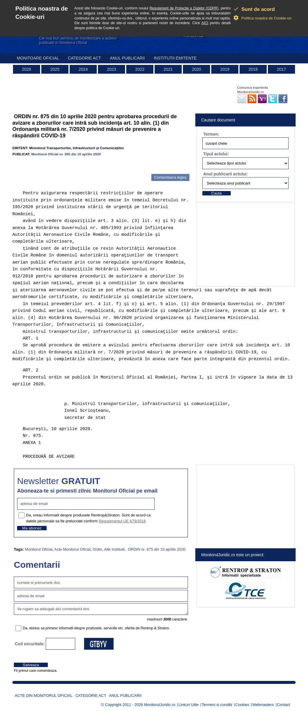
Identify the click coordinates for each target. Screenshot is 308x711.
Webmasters (263, 704)
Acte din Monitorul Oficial (44, 695)
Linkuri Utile (188, 704)
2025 (54, 69)
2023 (111, 69)
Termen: (211, 134)
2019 (224, 69)
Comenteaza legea (170, 177)
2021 (168, 69)
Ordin (97, 549)
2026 (26, 69)
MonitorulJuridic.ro (159, 704)
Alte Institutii (114, 549)
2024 (83, 69)
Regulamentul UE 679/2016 (122, 521)
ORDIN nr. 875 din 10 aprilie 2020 (156, 549)
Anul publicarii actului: (225, 174)
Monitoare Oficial (38, 58)
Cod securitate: (30, 643)
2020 (196, 69)
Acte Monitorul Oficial (72, 549)
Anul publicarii (127, 58)
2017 (281, 69)
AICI (204, 23)
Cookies (242, 704)
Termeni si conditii (217, 704)
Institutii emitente (175, 58)
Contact (283, 704)
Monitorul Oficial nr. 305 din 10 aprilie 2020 (66, 154)
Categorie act (84, 58)
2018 (253, 69)
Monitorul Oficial (38, 549)
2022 (139, 69)
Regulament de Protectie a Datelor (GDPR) (184, 8)
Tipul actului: (216, 154)
